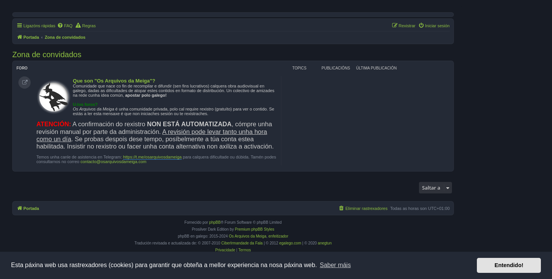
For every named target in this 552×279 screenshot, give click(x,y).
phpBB (215, 222)
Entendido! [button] (509, 265)
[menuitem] (64, 25)
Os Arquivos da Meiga (247, 236)
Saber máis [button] (335, 265)
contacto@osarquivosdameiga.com (113, 161)
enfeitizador (278, 236)
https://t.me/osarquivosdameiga (152, 157)
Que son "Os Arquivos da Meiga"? (114, 81)
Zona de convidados (46, 54)
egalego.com (290, 243)
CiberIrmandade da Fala (242, 243)
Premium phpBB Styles (254, 229)
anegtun (325, 243)
